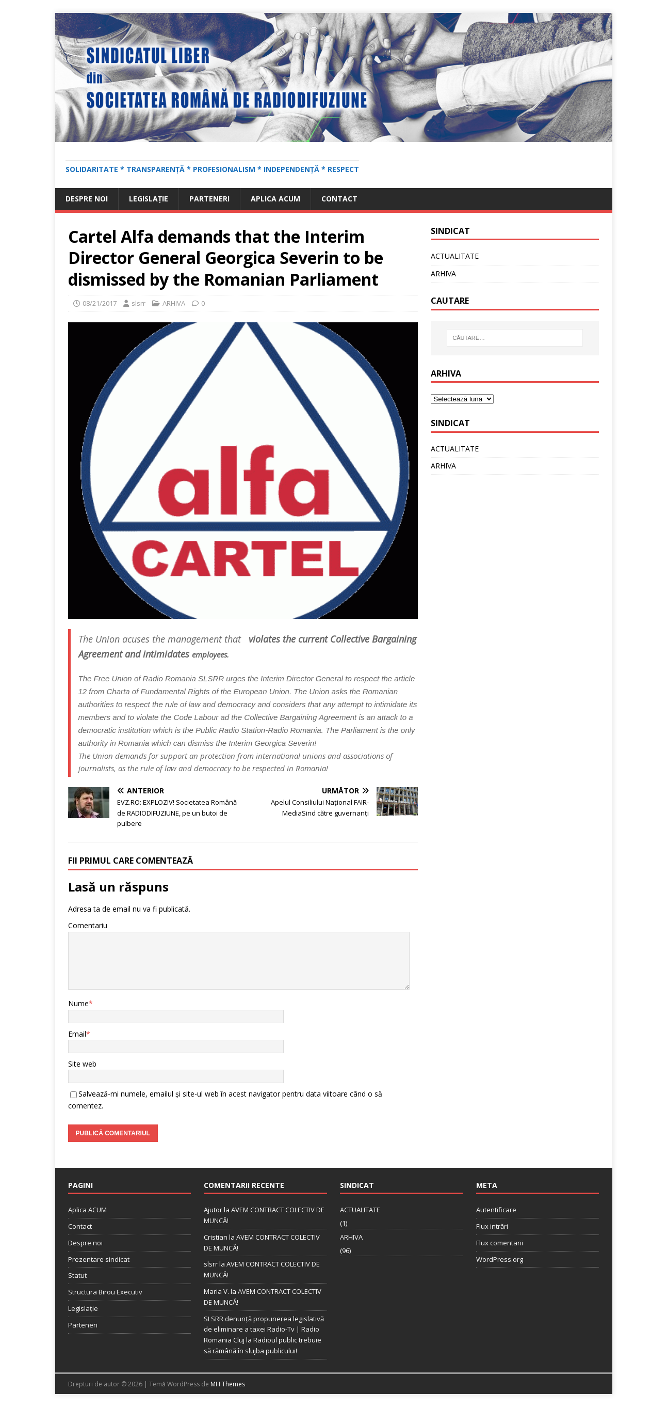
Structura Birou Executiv (105, 1291)
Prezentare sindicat (98, 1259)
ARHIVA (173, 303)
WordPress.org (499, 1259)
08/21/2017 (100, 303)
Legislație (148, 199)
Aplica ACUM (275, 199)
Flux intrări (492, 1226)
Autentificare (496, 1209)
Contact (339, 199)
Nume (78, 1003)
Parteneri (209, 199)
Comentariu (87, 925)
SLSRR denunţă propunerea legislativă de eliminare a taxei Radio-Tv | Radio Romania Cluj (264, 1329)
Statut (77, 1275)
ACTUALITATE (455, 256)
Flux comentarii (499, 1242)
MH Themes (227, 1384)
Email (77, 1034)
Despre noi (87, 199)
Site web (82, 1064)
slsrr (138, 303)
